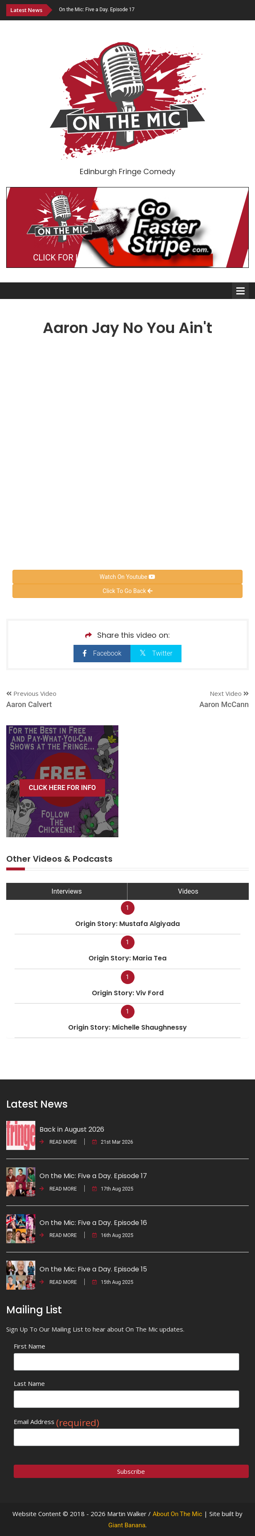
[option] (154, 9)
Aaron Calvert (29, 704)
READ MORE (58, 1142)
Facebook (102, 653)
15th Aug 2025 (112, 1282)
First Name (29, 1346)
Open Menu (240, 290)
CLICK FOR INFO (63, 257)
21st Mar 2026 (112, 1142)
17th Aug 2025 (112, 1189)
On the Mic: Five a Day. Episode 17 (97, 9)
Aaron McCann (224, 704)
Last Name (29, 1383)
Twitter (156, 653)
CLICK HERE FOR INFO (62, 788)
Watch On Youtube (127, 577)
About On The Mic (177, 1514)
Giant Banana (126, 1525)
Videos (188, 891)
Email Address (56, 1421)
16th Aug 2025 (112, 1235)
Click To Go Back (127, 591)
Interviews (66, 891)
